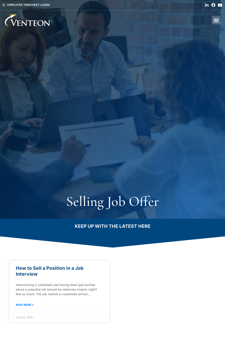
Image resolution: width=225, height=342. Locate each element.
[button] (216, 20)
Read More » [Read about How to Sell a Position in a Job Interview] (25, 304)
